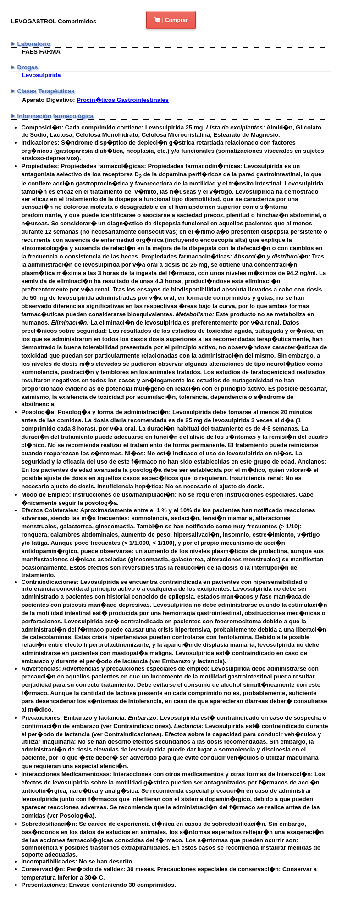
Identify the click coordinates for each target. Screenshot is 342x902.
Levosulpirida (41, 75)
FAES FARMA (41, 51)
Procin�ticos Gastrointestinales (123, 99)
